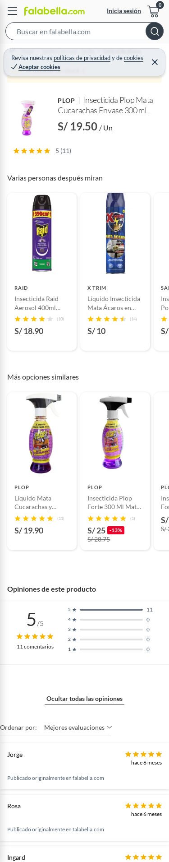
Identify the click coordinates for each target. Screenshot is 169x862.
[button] (84, 33)
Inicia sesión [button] (124, 10)
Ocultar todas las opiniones (84, 698)
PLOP (66, 100)
